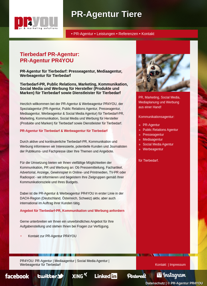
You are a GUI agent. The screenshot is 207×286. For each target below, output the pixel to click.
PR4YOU (26, 261)
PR (141, 97)
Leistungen (106, 34)
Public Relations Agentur (79, 109)
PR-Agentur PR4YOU (187, 283)
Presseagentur (109, 109)
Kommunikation (47, 118)
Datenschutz (155, 283)
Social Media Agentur (81, 113)
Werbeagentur (32, 75)
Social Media (69, 118)
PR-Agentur (83, 34)
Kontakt (148, 34)
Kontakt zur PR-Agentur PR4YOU (52, 236)
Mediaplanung (149, 102)
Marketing (27, 118)
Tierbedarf (65, 123)
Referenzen (128, 34)
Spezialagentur (31, 109)
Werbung (92, 118)
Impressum (178, 265)
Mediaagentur (30, 113)
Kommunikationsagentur (156, 117)
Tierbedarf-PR (113, 113)
